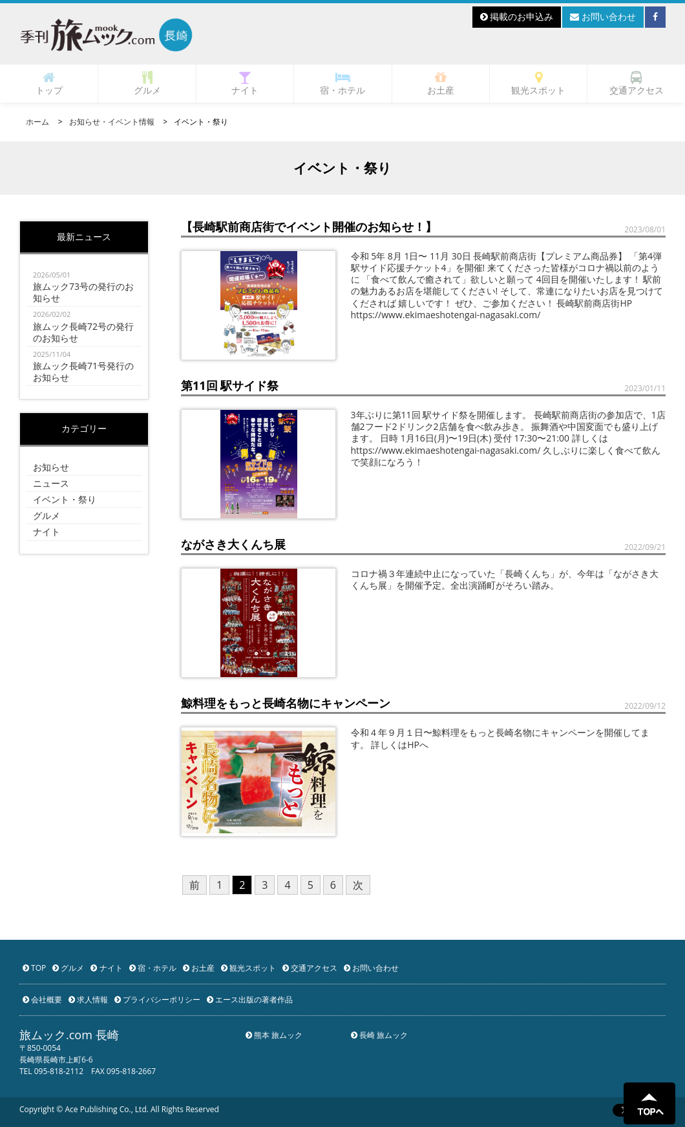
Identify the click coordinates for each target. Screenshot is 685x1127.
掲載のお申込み (517, 16)
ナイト (244, 83)
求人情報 (88, 999)
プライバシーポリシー (157, 999)
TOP (34, 967)
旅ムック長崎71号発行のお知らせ (84, 366)
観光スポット (538, 83)
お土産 (440, 83)
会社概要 (42, 999)
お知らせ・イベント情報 (111, 121)
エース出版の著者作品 (250, 999)
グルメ (147, 83)
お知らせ (51, 467)
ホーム (37, 121)
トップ (49, 83)
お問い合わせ (603, 16)
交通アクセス (636, 83)
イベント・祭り (64, 499)
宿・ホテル (342, 83)
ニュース (51, 483)
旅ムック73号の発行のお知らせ (84, 286)
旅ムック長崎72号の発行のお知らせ (84, 326)
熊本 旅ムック (274, 1035)
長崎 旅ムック (379, 1035)
